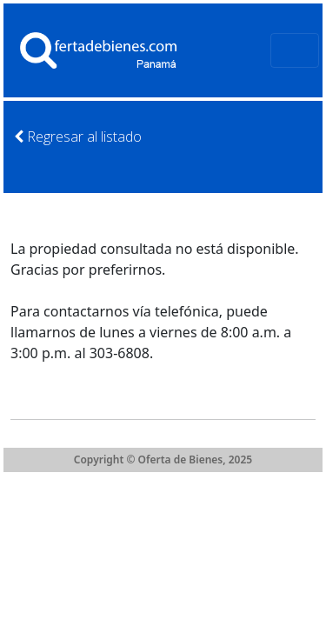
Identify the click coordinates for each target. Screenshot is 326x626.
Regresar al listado (78, 136)
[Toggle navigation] (294, 50)
